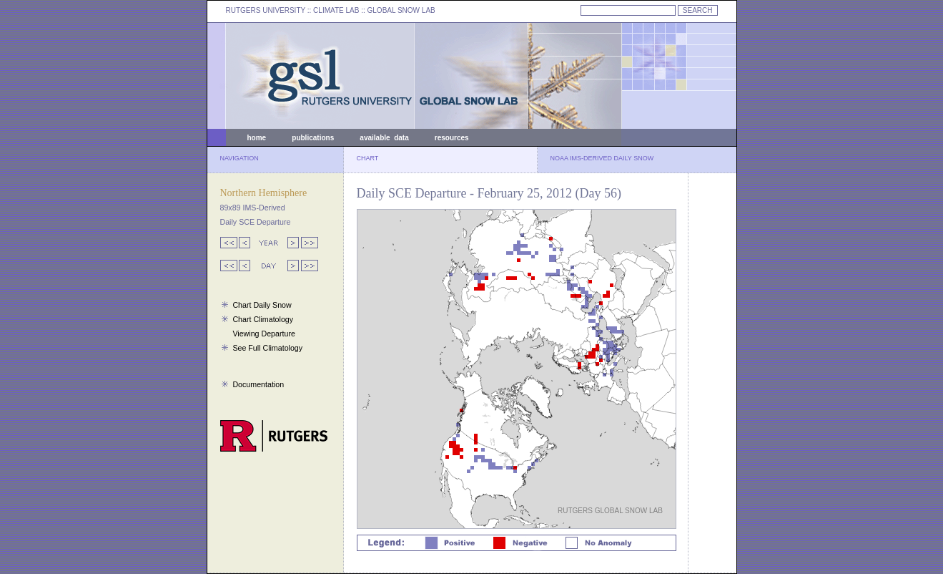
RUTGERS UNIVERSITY (266, 10)
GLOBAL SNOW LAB (401, 10)
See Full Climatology (267, 348)
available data (384, 138)
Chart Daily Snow (261, 305)
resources (452, 138)
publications (313, 138)
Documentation (258, 384)
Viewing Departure (263, 333)
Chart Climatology (262, 319)
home (257, 138)
